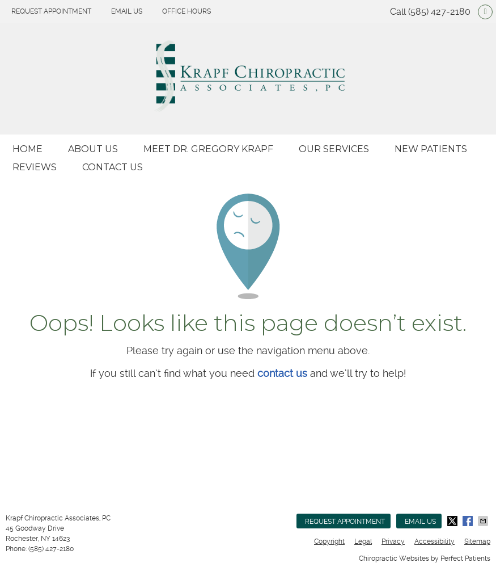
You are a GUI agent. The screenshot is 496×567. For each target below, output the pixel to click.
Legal (363, 541)
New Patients (431, 149)
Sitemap (477, 541)
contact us (282, 373)
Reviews (34, 167)
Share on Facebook (469, 521)
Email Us (126, 11)
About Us (93, 149)
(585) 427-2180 (439, 11)
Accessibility (434, 541)
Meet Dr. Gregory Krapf (208, 149)
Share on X (453, 521)
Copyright (329, 541)
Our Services (334, 149)
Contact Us (112, 167)
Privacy (393, 541)
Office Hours (186, 11)
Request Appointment (51, 11)
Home (27, 149)
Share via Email (484, 521)
